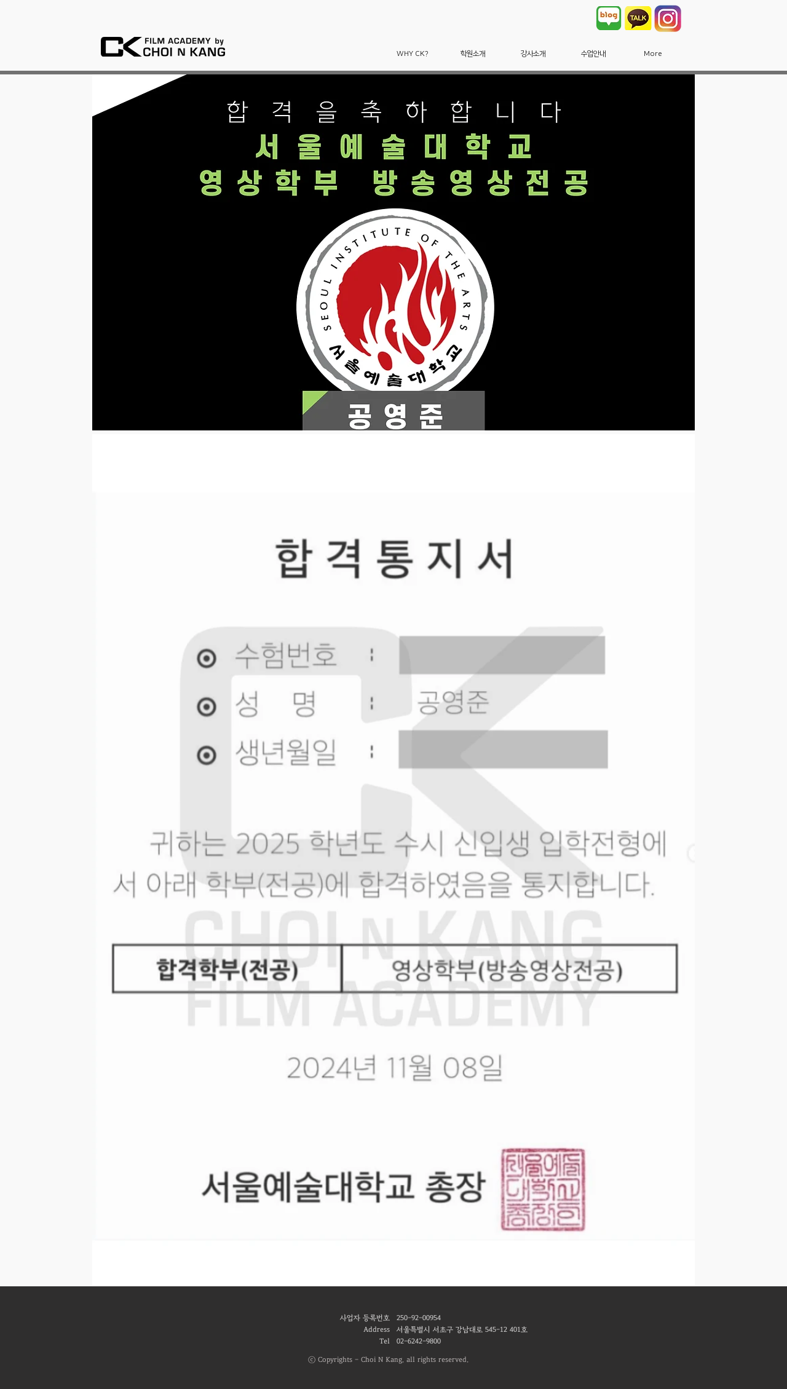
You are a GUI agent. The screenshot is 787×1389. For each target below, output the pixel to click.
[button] (412, 54)
